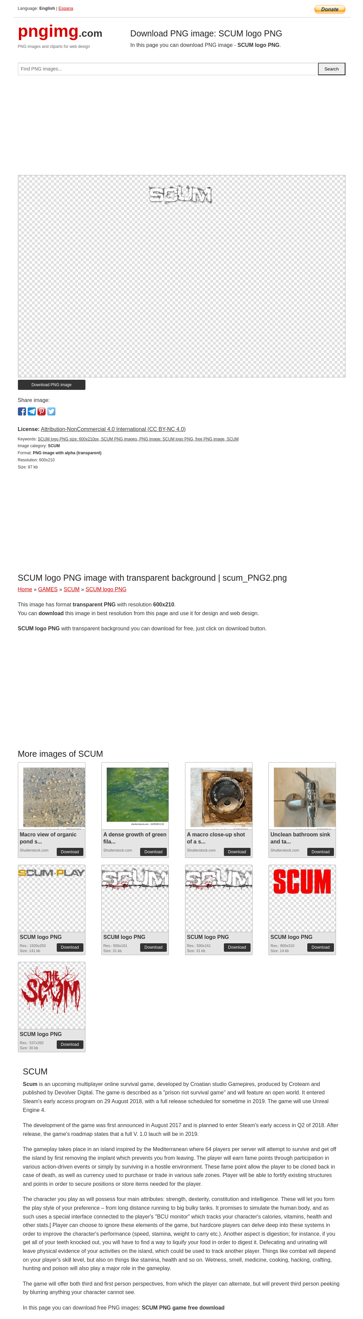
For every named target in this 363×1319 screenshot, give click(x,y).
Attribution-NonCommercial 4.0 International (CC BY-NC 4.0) (113, 429)
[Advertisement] (181, 128)
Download (70, 852)
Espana (65, 8)
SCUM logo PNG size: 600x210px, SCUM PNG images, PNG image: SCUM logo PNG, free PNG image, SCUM (138, 439)
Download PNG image (51, 384)
